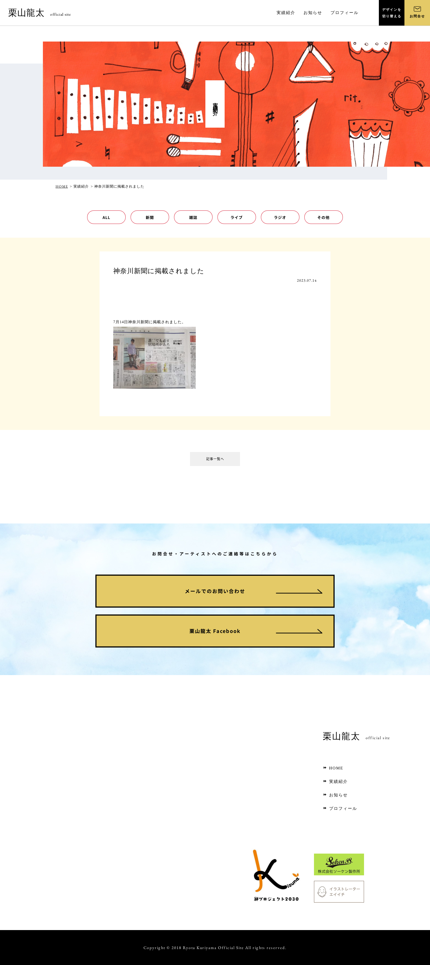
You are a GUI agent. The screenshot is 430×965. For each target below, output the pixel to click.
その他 (323, 217)
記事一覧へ (215, 460)
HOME (62, 186)
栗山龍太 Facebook (215, 631)
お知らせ (335, 795)
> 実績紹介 (79, 186)
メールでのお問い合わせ (215, 591)
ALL (106, 217)
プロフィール (340, 808)
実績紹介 (335, 781)
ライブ (236, 217)
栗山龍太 (39, 13)
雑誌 (193, 217)
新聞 (150, 217)
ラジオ (280, 217)
